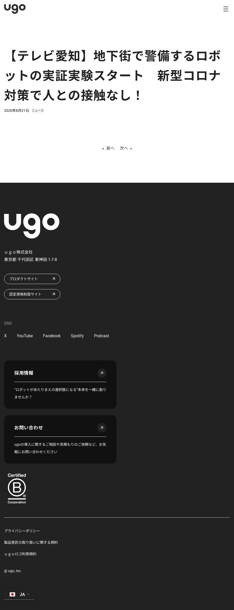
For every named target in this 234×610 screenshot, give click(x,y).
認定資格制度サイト (25, 294)
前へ (110, 148)
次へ (124, 148)
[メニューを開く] (226, 9)
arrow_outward (101, 373)
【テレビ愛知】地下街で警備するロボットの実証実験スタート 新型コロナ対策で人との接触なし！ (112, 76)
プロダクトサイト (23, 279)
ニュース (38, 110)
